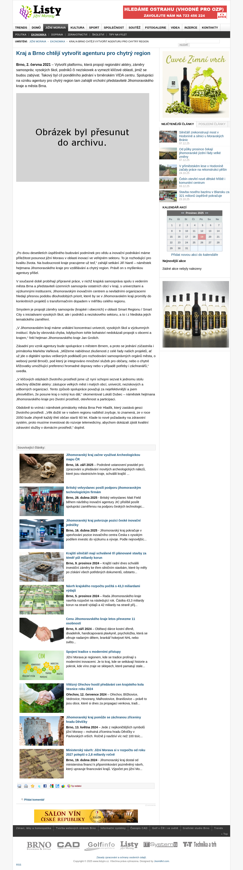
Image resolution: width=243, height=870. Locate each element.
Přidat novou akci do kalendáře (194, 254)
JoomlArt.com (161, 861)
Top (225, 834)
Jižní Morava (37, 41)
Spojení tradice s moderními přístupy (93, 651)
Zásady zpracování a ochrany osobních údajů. (121, 857)
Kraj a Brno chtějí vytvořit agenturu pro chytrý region (83, 53)
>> (206, 213)
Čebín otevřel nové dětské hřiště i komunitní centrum (202, 180)
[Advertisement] (86, 216)
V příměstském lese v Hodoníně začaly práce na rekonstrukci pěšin (203, 168)
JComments (150, 805)
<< (183, 213)
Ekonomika (57, 41)
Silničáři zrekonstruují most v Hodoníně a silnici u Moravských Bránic (201, 136)
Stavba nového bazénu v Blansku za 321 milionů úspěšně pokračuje (204, 193)
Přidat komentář (34, 799)
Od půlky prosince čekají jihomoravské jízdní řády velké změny (200, 152)
